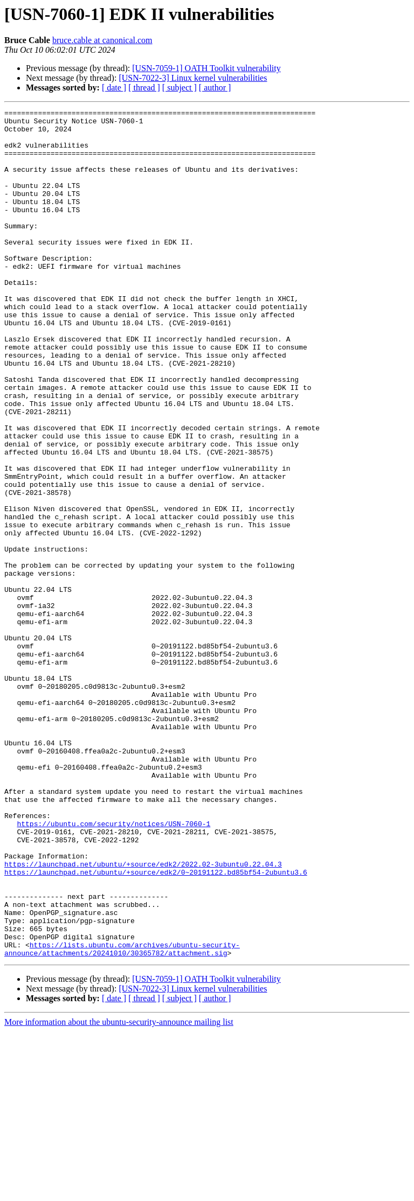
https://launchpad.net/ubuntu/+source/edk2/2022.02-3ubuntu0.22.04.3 (143, 1016)
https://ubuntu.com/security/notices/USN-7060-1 (113, 967)
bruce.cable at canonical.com (102, 40)
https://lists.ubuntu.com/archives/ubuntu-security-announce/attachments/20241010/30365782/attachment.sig (122, 1117)
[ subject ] (179, 87)
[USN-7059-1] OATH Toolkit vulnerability (206, 68)
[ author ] (215, 87)
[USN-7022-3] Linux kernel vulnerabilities (193, 77)
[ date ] (114, 87)
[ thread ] (144, 87)
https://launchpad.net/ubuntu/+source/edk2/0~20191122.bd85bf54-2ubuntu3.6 (155, 1025)
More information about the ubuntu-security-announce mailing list (118, 1191)
